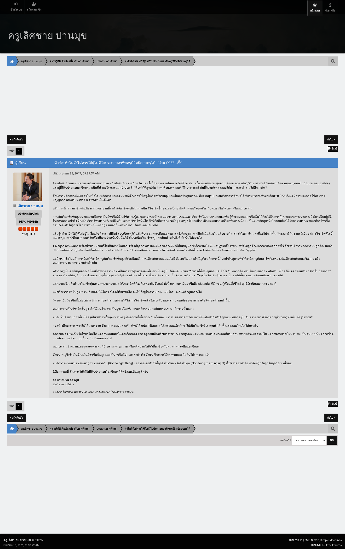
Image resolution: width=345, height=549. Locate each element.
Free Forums (334, 543)
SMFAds (316, 543)
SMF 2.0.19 (295, 538)
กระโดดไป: (285, 438)
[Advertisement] (151, 99)
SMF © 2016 (312, 538)
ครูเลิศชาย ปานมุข (17, 538)
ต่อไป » (331, 137)
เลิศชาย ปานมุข (30, 204)
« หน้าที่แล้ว (16, 137)
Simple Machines (331, 538)
